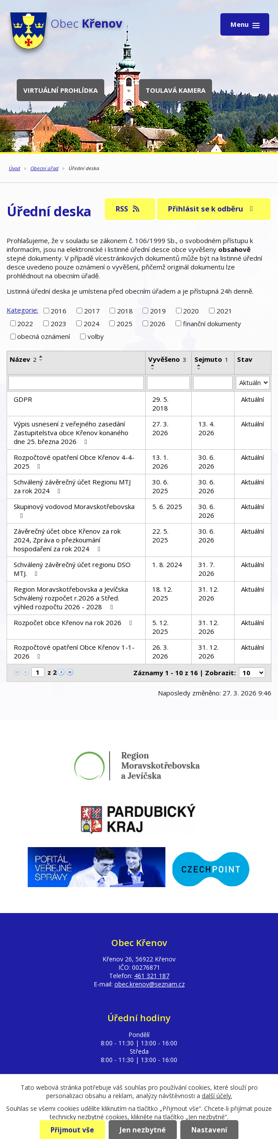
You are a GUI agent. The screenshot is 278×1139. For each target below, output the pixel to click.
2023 (58, 323)
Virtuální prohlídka (60, 90)
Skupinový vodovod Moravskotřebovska (74, 510)
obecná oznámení (43, 336)
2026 (157, 323)
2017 (92, 310)
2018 (125, 310)
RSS (128, 209)
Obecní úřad (44, 168)
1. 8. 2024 (167, 564)
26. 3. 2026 (160, 651)
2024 (91, 323)
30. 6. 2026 (206, 461)
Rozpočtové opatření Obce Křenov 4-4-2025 (74, 461)
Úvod (14, 168)
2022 (25, 323)
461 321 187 (151, 976)
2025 (124, 323)
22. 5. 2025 (160, 535)
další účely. (217, 1096)
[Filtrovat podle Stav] (253, 383)
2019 (158, 310)
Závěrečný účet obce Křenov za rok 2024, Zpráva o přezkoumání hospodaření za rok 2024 (67, 540)
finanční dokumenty (212, 323)
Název (23, 359)
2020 (191, 310)
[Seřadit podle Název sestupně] (41, 360)
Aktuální (252, 399)
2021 (224, 310)
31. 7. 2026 (206, 569)
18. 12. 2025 (162, 593)
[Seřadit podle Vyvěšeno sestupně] (153, 369)
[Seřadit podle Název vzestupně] (41, 356)
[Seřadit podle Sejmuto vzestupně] (199, 365)
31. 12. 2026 (208, 593)
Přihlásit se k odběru (212, 209)
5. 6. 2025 (167, 506)
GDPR (23, 399)
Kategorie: (22, 310)
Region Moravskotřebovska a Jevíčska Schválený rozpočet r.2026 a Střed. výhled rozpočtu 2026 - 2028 (71, 598)
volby (96, 336)
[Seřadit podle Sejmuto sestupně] (199, 369)
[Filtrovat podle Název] (76, 383)
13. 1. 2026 (160, 461)
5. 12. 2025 (160, 627)
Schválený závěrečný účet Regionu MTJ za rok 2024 (72, 486)
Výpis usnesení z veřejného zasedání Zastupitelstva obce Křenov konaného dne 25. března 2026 (71, 432)
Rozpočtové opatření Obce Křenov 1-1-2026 (74, 651)
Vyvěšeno (167, 359)
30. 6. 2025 (160, 486)
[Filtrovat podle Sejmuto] (213, 383)
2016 (58, 310)
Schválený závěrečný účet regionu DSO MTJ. (72, 569)
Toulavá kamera (175, 90)
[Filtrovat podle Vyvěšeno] (168, 383)
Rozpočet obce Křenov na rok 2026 (74, 622)
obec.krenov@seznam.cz (149, 984)
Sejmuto (211, 359)
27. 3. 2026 (160, 428)
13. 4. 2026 (206, 428)
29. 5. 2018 (160, 403)
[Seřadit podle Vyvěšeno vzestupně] (153, 365)
